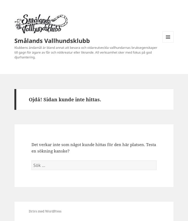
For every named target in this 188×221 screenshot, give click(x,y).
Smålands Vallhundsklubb (52, 41)
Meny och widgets (168, 42)
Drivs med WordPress (45, 211)
